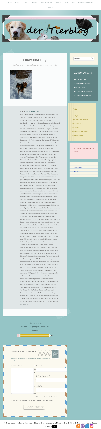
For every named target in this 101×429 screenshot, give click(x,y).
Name (39, 366)
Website (39, 386)
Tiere (73, 2)
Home (10, 2)
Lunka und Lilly (51, 65)
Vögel (66, 2)
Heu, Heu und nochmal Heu (82, 91)
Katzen (25, 2)
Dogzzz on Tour (77, 123)
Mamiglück (76, 116)
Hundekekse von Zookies (80, 131)
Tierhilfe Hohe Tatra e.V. (80, 120)
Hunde (17, 2)
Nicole (75, 171)
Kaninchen (34, 2)
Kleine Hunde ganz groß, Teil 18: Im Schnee (35, 326)
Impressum (77, 167)
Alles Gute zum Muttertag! (82, 95)
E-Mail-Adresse (43, 376)
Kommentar (16, 366)
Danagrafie (75, 127)
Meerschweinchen (46, 2)
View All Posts (26, 304)
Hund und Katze (79, 87)
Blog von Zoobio (77, 135)
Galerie (50, 7)
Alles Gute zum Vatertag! (82, 83)
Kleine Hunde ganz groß (85, 2)
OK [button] (54, 426)
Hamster (58, 2)
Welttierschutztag (80, 79)
